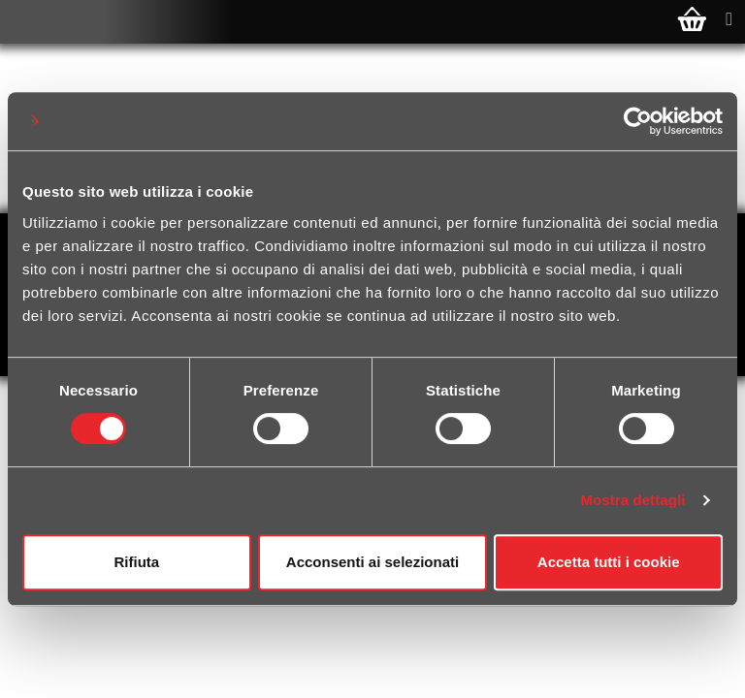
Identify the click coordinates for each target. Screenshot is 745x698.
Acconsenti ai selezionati (372, 562)
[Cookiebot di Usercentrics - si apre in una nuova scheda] (638, 121)
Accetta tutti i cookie (608, 562)
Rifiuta (136, 562)
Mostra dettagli (632, 500)
